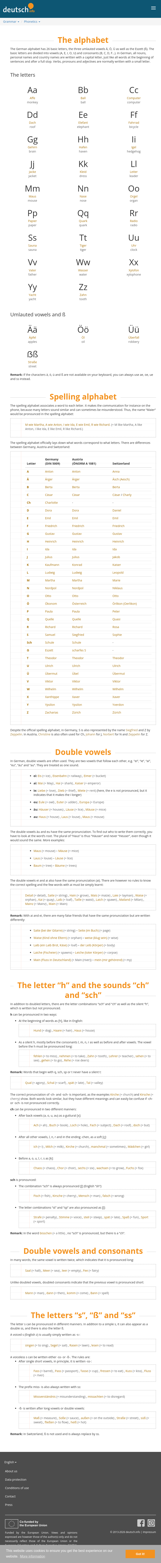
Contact (10, 1496)
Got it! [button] (140, 1554)
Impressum (149, 1532)
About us (11, 1471)
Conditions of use (17, 1488)
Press (8, 1505)
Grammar (11, 22)
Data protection (15, 1479)
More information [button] (32, 1556)
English (10, 1462)
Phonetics (32, 22)
